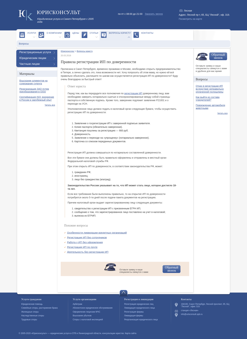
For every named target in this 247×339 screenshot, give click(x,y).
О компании (54, 33)
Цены (75, 33)
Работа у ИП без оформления (85, 242)
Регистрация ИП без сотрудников (87, 237)
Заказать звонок (154, 14)
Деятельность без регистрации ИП (87, 251)
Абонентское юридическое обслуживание (93, 308)
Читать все (50, 105)
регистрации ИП (133, 93)
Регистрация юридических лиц (138, 304)
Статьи (94, 33)
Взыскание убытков (82, 315)
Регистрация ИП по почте (82, 247)
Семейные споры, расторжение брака (39, 308)
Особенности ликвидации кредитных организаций (97, 232)
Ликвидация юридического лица (139, 308)
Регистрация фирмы (134, 312)
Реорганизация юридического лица (141, 319)
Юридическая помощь (32, 304)
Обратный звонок (171, 269)
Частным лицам (29, 63)
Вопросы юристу (120, 33)
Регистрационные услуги (35, 52)
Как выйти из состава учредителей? (208, 98)
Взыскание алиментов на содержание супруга (33, 82)
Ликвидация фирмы (133, 315)
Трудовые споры (29, 319)
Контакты (147, 33)
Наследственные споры (32, 315)
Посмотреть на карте (190, 19)
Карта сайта (130, 333)
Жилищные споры (30, 312)
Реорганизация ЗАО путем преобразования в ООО (34, 90)
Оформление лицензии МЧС (86, 312)
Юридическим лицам (32, 58)
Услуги (31, 33)
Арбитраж (77, 304)
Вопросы (24, 43)
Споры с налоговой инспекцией (88, 319)
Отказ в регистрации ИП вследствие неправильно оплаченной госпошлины (210, 89)
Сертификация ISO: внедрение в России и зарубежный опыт (36, 98)
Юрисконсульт (67, 51)
